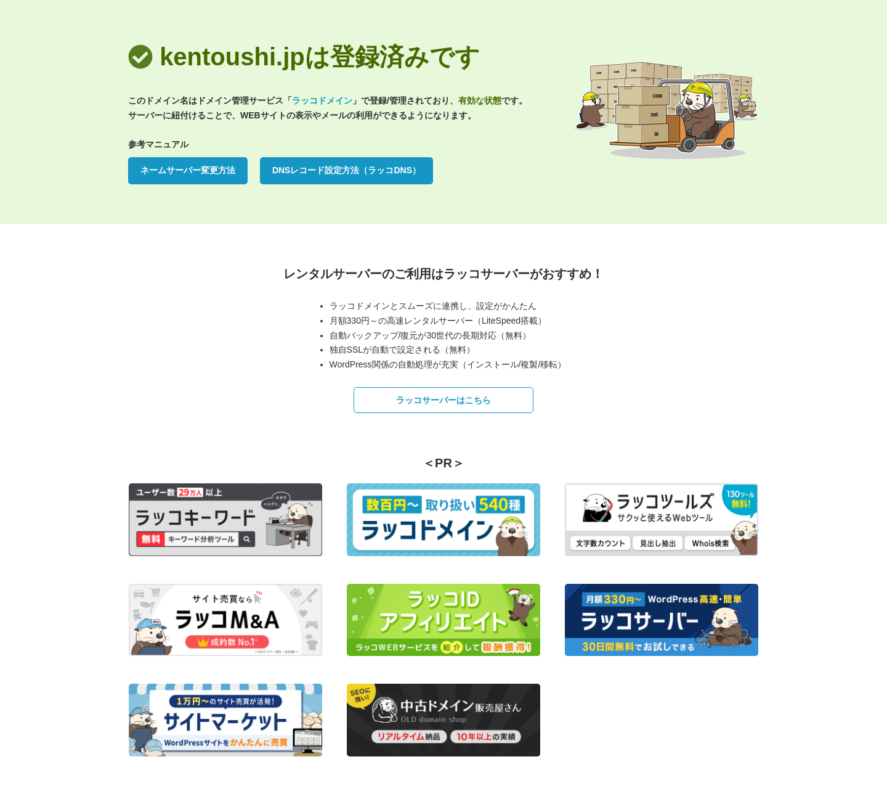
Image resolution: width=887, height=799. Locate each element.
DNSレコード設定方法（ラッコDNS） (346, 170)
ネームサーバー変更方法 (187, 170)
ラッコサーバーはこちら (443, 400)
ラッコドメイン (322, 100)
